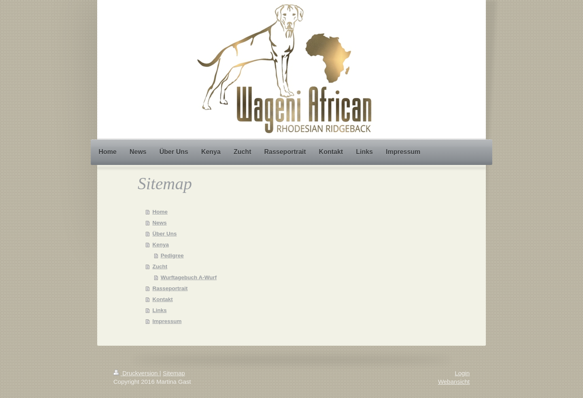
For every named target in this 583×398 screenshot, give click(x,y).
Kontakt (162, 299)
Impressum (166, 321)
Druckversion (136, 373)
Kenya (160, 245)
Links (159, 310)
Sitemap (174, 373)
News (159, 223)
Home (160, 212)
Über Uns (164, 234)
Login (462, 373)
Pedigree (172, 255)
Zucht (159, 266)
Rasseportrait (169, 288)
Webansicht (454, 381)
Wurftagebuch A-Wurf (189, 277)
